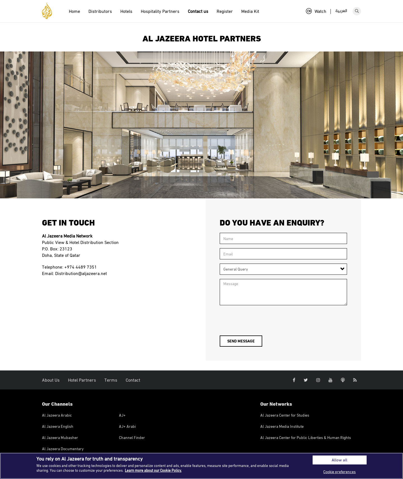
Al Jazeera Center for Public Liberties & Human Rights (305, 437)
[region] (201, 466)
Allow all (339, 459)
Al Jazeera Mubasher (60, 437)
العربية (341, 11)
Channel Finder (132, 437)
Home (74, 11)
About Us (51, 380)
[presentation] (262, 320)
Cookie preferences (339, 471)
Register (225, 11)
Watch (316, 11)
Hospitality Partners (160, 11)
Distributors (100, 11)
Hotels (126, 11)
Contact (133, 380)
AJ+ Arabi (127, 426)
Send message (241, 341)
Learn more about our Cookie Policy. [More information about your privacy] (153, 470)
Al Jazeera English (57, 426)
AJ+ (122, 415)
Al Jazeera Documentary (63, 448)
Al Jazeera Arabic (57, 415)
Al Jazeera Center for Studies (284, 415)
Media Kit (250, 11)
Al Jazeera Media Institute (282, 426)
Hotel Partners (82, 380)
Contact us (198, 11)
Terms (110, 380)
